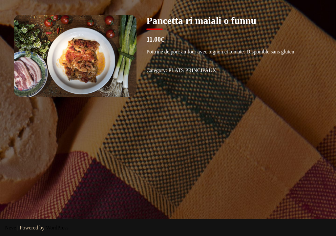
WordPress (57, 227)
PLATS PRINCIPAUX (192, 70)
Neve (10, 227)
